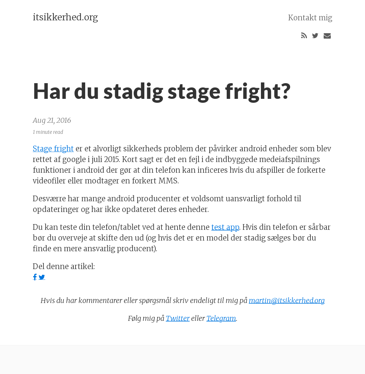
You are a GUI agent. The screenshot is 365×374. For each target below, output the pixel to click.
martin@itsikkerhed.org (287, 300)
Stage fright (53, 148)
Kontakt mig (310, 17)
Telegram (221, 318)
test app (225, 227)
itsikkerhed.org (65, 17)
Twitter (178, 318)
